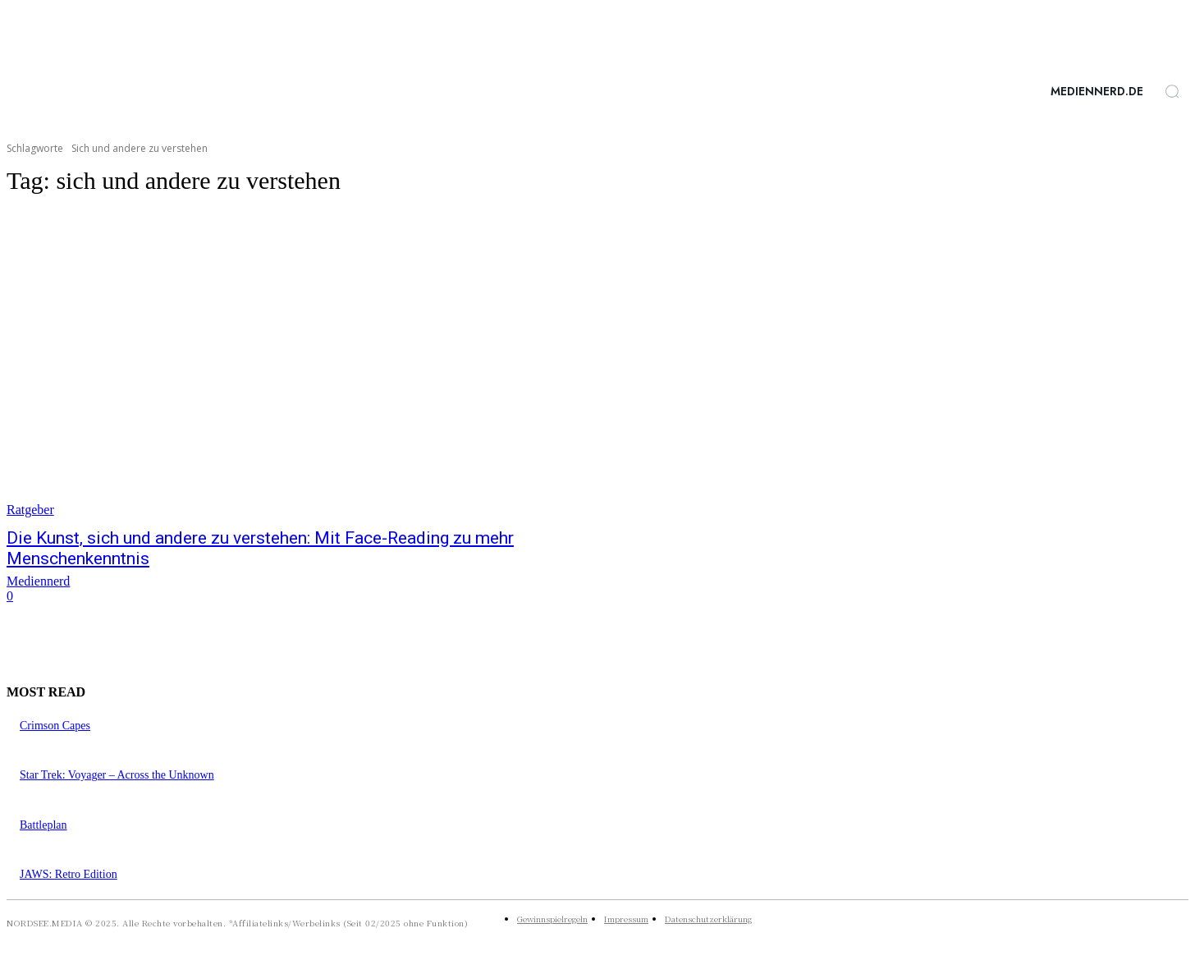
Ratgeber (30, 510)
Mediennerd (38, 581)
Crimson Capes (55, 725)
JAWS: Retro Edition (68, 874)
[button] (1172, 91)
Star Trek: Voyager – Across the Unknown (117, 775)
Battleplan (43, 825)
